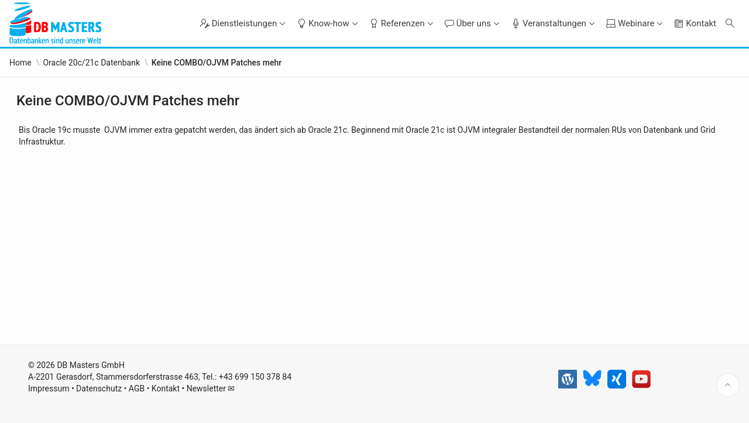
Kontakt (166, 388)
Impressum (48, 388)
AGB (137, 388)
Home (20, 62)
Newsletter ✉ (211, 388)
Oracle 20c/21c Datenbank (91, 62)
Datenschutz (99, 388)
